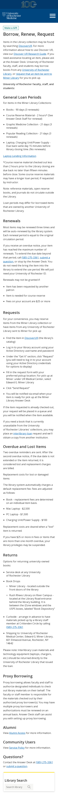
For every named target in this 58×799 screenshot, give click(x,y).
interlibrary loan (22, 433)
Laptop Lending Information (19, 156)
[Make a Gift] (11, 28)
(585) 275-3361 (30, 257)
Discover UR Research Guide (30, 54)
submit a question (16, 766)
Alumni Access (17, 733)
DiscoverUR (25, 46)
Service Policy (17, 747)
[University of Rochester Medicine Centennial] (29, 5)
